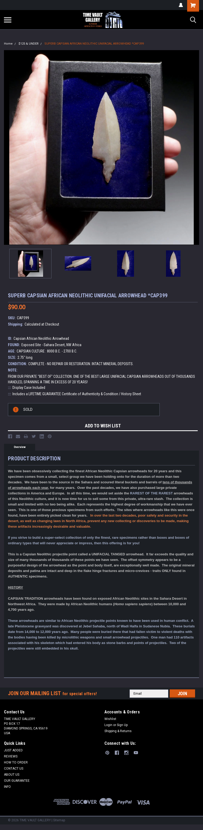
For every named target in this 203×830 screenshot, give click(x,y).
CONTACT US (13, 768)
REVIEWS (10, 756)
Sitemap (59, 820)
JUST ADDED (13, 750)
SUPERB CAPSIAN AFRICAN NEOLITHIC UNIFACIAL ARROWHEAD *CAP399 (94, 43)
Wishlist (110, 719)
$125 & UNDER (29, 43)
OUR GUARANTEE (17, 781)
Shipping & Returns (118, 731)
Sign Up (122, 725)
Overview (20, 447)
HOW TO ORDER (16, 762)
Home (8, 43)
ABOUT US (11, 774)
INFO (7, 787)
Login (108, 725)
